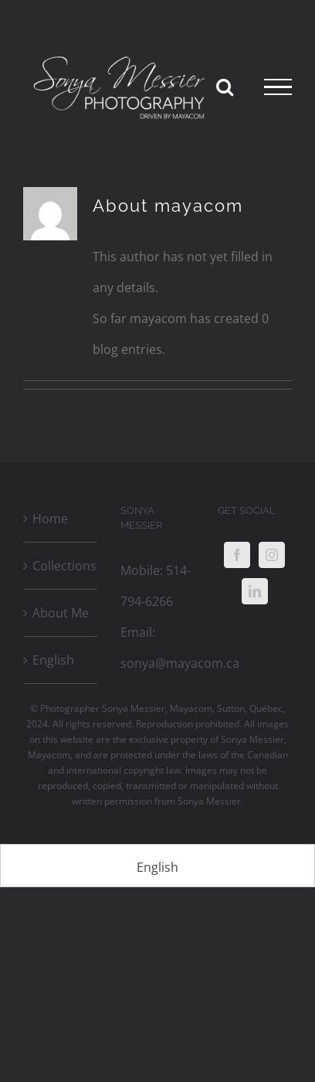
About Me (60, 612)
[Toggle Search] (224, 86)
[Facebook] (237, 555)
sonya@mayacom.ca (179, 663)
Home (50, 518)
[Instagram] (272, 555)
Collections (61, 565)
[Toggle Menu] (278, 87)
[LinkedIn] (255, 591)
